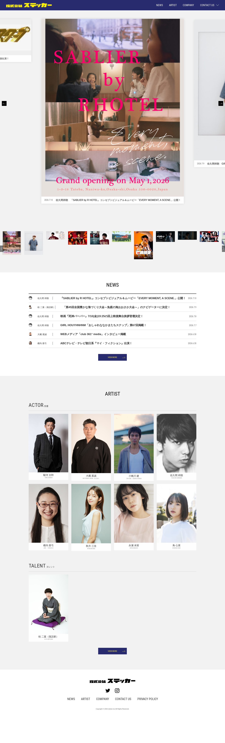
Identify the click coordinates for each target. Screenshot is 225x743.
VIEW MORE (112, 378)
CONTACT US (122, 723)
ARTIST (173, 5)
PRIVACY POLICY (145, 723)
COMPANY (188, 5)
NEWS (159, 5)
